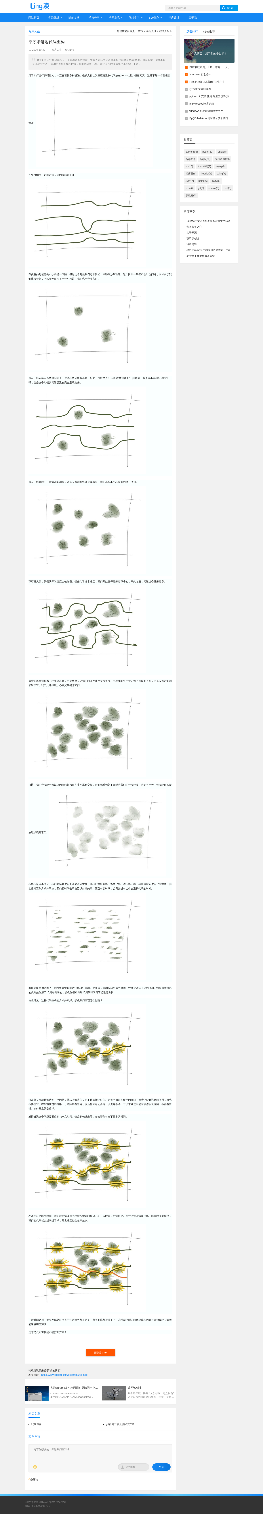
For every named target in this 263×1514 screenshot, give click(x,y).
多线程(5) (191, 195)
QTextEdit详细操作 (200, 89)
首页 (140, 31)
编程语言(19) (222, 159)
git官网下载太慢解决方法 (120, 1424)
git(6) (201, 188)
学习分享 (94, 17)
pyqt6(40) (207, 151)
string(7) (221, 173)
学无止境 (114, 17)
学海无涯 (53, 17)
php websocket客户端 (201, 103)
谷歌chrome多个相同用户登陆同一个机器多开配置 (215, 250)
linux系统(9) (204, 166)
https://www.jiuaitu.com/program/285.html (64, 1374)
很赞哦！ (98, 1352)
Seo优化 (154, 17)
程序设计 (173, 17)
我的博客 (36, 1424)
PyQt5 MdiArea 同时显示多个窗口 (208, 118)
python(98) (192, 151)
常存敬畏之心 (194, 226)
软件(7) (190, 180)
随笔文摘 (73, 17)
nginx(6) (203, 180)
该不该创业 (192, 238)
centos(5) (213, 188)
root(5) (227, 188)
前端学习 (134, 17)
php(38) (222, 151)
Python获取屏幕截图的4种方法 (206, 81)
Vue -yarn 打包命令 (200, 74)
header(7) (206, 173)
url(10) (189, 166)
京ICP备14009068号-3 (37, 1505)
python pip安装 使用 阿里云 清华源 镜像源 (213, 96)
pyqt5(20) (204, 159)
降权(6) (216, 180)
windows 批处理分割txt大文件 (206, 110)
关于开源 (191, 232)
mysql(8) (220, 166)
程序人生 (164, 31)
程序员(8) (191, 173)
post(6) (190, 188)
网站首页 (33, 17)
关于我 (192, 17)
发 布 (161, 1466)
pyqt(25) (190, 159)
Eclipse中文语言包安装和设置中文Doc (208, 220)
